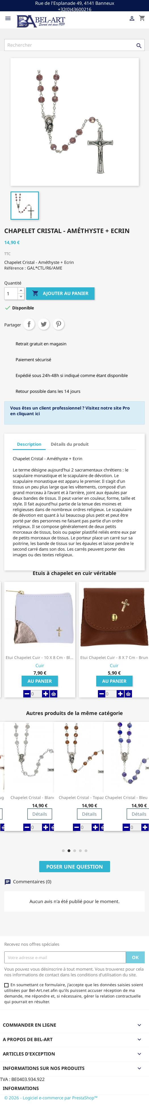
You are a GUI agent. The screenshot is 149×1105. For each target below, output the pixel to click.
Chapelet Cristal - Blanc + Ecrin (40, 797)
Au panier (40, 681)
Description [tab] (29, 444)
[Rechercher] (74, 45)
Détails (39, 814)
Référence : (15, 268)
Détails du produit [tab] (70, 444)
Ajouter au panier (60, 293)
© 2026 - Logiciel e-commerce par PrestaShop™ (51, 1097)
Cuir (39, 666)
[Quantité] (11, 293)
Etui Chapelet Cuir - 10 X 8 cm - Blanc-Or (40, 657)
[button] (63, 851)
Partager (29, 324)
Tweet (43, 324)
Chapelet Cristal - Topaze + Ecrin (89, 797)
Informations (21, 1088)
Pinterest (58, 324)
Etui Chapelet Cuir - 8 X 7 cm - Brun (114, 657)
